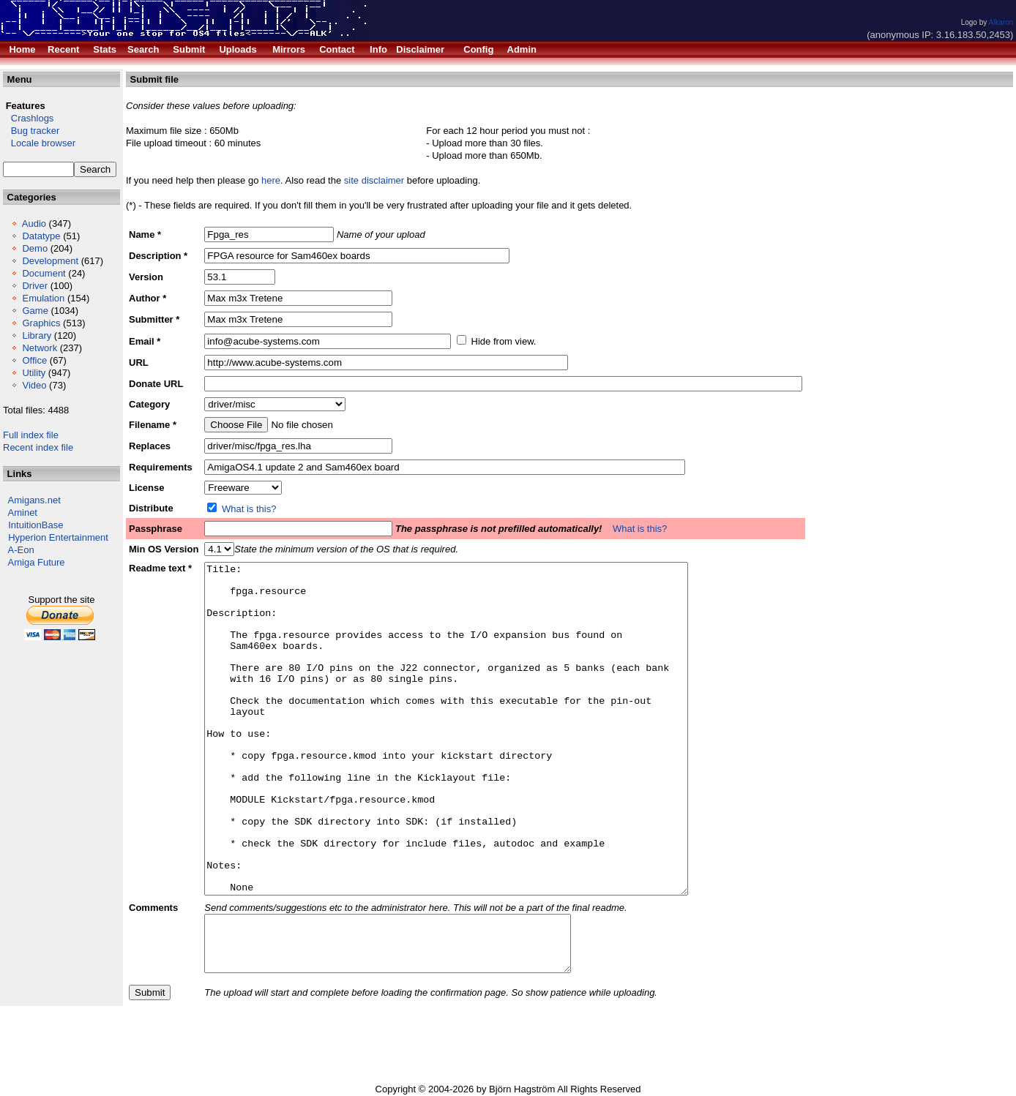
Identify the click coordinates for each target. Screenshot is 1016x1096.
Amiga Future (36, 562)
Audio (34, 223)
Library (36, 335)
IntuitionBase (35, 524)
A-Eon (21, 549)
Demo (35, 248)
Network (39, 347)
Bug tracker (31, 130)
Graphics (41, 323)
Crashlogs (28, 118)
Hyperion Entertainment (58, 537)
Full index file (31, 434)
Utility (33, 372)
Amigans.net (34, 500)
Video (34, 385)
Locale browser (39, 143)
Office (34, 360)
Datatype (41, 235)
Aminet (22, 512)
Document (43, 273)
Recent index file (38, 447)
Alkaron (1000, 22)
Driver (35, 285)
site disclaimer (374, 180)
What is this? (249, 508)
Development (50, 260)
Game (35, 310)
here (270, 180)
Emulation (43, 298)
